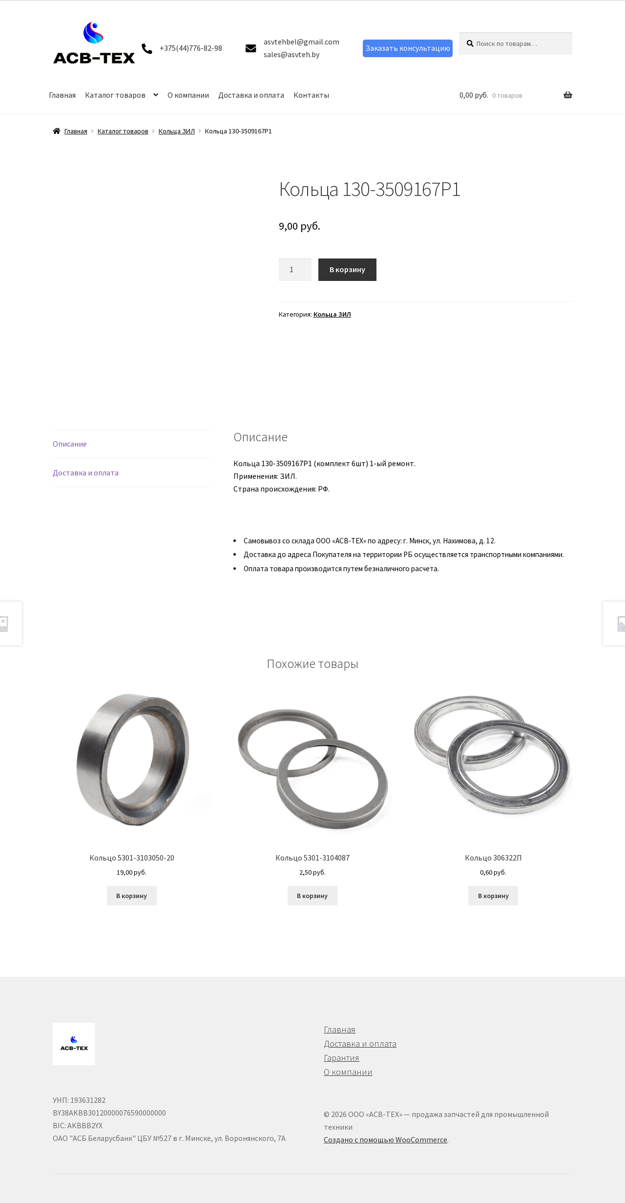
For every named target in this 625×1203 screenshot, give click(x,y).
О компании (188, 95)
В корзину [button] (131, 895)
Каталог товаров (115, 95)
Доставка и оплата (251, 95)
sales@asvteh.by (291, 54)
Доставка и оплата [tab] (86, 472)
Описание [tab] (70, 444)
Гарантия (341, 1057)
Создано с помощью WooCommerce (385, 1139)
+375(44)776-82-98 (191, 48)
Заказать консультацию (407, 48)
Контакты (311, 95)
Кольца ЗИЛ (177, 131)
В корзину (347, 269)
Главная (62, 95)
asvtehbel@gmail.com (301, 41)
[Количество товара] (295, 269)
